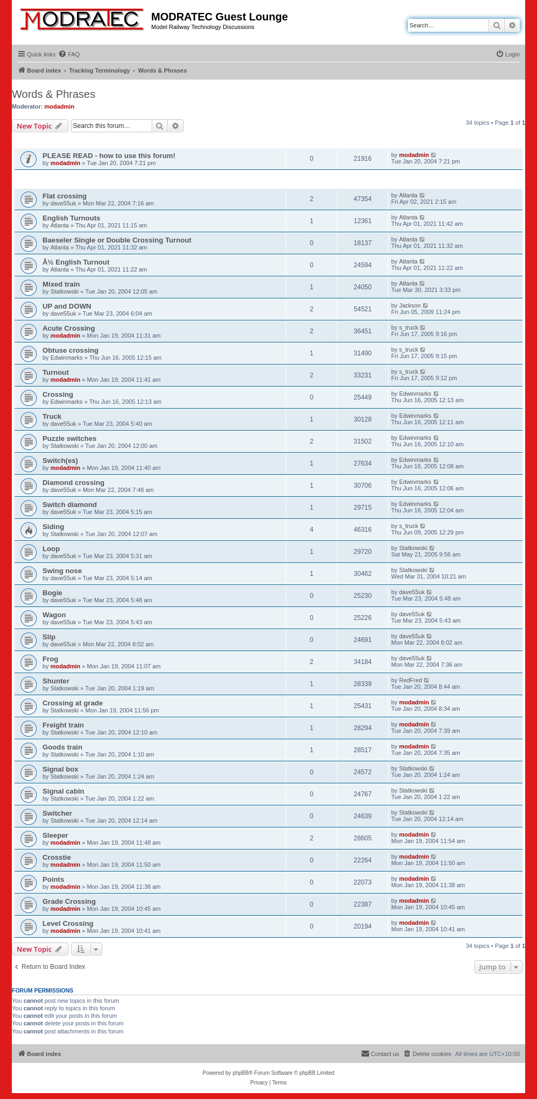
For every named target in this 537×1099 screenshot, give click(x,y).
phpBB (240, 1073)
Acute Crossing (69, 328)
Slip (49, 637)
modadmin (60, 106)
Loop (51, 549)
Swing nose (62, 571)
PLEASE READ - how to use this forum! (109, 156)
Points (53, 879)
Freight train (63, 725)
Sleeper (55, 835)
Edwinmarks (67, 357)
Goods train (62, 747)
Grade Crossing (69, 901)
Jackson (410, 305)
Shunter (56, 681)
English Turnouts (71, 218)
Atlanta (408, 195)
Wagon (54, 615)
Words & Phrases (53, 94)
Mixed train (61, 284)
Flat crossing (65, 196)
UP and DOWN (67, 306)
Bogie (52, 593)
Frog (50, 659)
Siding (53, 527)
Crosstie (57, 857)
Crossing (58, 394)
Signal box (61, 769)
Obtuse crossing (70, 350)
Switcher (57, 813)
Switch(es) (60, 460)
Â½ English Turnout (76, 262)
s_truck (408, 327)
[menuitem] (69, 54)
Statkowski (65, 291)
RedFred (410, 680)
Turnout (56, 372)
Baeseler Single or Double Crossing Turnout (117, 240)
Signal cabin (63, 791)
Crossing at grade (73, 703)
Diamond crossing (73, 483)
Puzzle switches (69, 438)
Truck (52, 416)
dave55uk (63, 203)
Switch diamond (70, 505)
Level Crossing (68, 923)
